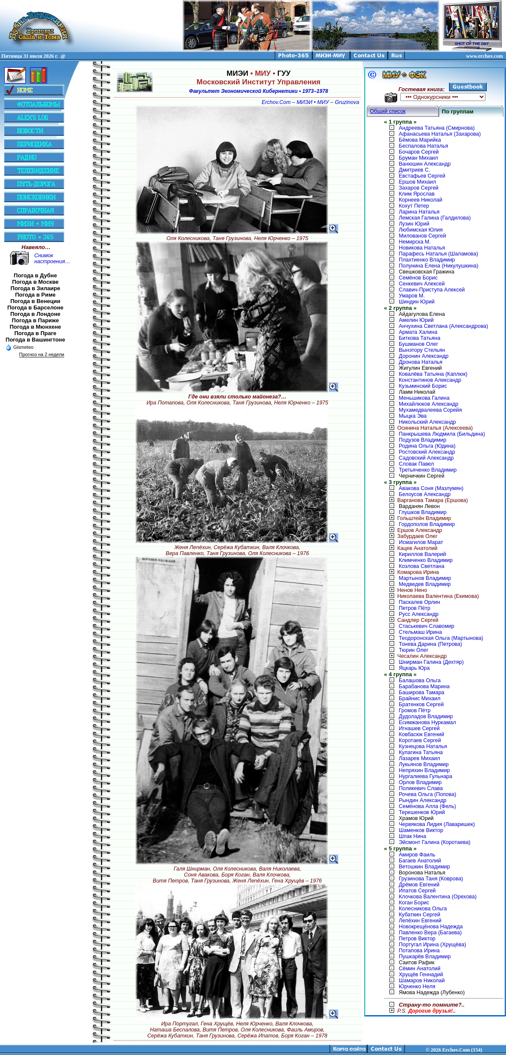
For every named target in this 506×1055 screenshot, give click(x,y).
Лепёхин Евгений (420, 921)
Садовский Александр (426, 458)
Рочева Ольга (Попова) (427, 794)
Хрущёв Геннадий (421, 975)
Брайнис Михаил (419, 698)
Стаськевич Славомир (426, 626)
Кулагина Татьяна (421, 752)
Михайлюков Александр (428, 404)
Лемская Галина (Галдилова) (435, 218)
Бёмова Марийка (420, 140)
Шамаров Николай (422, 981)
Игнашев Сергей (419, 728)
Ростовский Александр (427, 452)
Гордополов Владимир (427, 524)
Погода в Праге (35, 333)
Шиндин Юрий (416, 302)
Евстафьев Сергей (422, 176)
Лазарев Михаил (419, 758)
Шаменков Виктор (421, 830)
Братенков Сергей (421, 704)
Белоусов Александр (425, 494)
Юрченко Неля (417, 987)
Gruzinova (347, 102)
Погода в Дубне (35, 275)
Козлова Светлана (421, 566)
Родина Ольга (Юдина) (427, 446)
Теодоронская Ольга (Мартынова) (441, 638)
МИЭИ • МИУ (312, 102)
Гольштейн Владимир (417, 518)
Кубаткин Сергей (419, 915)
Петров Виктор (417, 939)
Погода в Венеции (35, 301)
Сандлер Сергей (411, 620)
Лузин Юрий (414, 224)
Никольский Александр (427, 422)
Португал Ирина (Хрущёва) (432, 945)
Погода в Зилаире (35, 288)
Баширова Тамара (421, 692)
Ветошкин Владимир (424, 867)
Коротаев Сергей (420, 740)
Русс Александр (419, 614)
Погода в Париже (35, 320)
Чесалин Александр (415, 656)
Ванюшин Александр (425, 164)
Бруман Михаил (418, 158)
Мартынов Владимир (425, 578)
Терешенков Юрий (422, 812)
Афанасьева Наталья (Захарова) (440, 134)
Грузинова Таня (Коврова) (431, 879)
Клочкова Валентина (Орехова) (438, 897)
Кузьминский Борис (423, 386)
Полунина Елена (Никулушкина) (439, 266)
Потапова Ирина (419, 951)
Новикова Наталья (422, 248)
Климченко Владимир (426, 560)
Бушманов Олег (418, 344)
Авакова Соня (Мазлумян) (431, 488)
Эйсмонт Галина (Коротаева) (434, 842)
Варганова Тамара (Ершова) (426, 500)
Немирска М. (415, 242)
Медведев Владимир (425, 584)
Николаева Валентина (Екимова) (431, 596)
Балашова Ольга (420, 681)
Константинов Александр (430, 380)
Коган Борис (414, 903)
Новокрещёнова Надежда (431, 927)
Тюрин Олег (413, 650)
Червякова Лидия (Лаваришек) (437, 824)
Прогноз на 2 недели (41, 354)
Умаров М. (412, 296)
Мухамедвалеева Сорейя (430, 410)
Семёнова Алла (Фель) (427, 806)
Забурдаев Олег (410, 536)
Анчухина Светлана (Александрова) (443, 326)
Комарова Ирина (411, 572)
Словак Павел (416, 464)
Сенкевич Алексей (422, 284)
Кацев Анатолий (410, 548)
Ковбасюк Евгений (421, 734)
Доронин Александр (424, 356)
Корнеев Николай (420, 200)
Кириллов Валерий (422, 554)
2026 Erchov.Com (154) (456, 1050)
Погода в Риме (35, 294)
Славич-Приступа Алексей (432, 290)
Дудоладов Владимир (426, 716)
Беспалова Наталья (423, 146)
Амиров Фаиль (417, 855)
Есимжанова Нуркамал (427, 722)
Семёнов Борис (418, 278)
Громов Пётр (415, 710)
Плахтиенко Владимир (427, 260)
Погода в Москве (35, 282)
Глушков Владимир (422, 512)
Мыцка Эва (413, 416)
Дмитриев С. (414, 170)
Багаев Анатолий (420, 861)
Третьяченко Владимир (428, 470)
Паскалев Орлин (419, 602)
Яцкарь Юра (414, 668)
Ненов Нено (405, 590)
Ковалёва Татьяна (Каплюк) (433, 374)
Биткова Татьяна (419, 338)
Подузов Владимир (422, 440)
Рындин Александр (422, 800)
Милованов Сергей (422, 236)
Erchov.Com (276, 102)
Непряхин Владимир (424, 770)
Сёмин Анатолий (419, 969)
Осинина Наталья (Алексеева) (428, 428)
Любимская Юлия (421, 230)
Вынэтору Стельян (422, 350)
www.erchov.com (484, 56)
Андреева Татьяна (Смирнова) (437, 128)
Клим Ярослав (416, 194)
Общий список (387, 111)
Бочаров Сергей (419, 152)
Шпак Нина (412, 836)
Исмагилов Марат (421, 542)
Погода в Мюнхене (35, 327)
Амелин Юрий (416, 320)
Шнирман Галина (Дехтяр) (431, 662)
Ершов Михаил (417, 182)
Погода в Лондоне (35, 314)
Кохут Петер (414, 206)
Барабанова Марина (424, 686)
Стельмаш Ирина (420, 632)
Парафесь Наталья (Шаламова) (438, 254)
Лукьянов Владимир (424, 764)
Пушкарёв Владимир (425, 957)
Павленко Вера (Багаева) (430, 933)
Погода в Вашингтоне (35, 339)
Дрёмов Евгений (419, 885)
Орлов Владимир (420, 782)
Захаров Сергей (419, 188)
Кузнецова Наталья (423, 746)
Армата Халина (418, 332)
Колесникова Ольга (423, 909)
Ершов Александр (413, 530)
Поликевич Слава (421, 788)
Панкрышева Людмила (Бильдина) (442, 434)
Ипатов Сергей (417, 891)
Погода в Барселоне (35, 307)
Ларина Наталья (419, 212)
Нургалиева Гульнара (425, 776)
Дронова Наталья (421, 362)
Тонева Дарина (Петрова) (430, 644)
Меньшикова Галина (424, 398)
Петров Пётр (415, 608)
